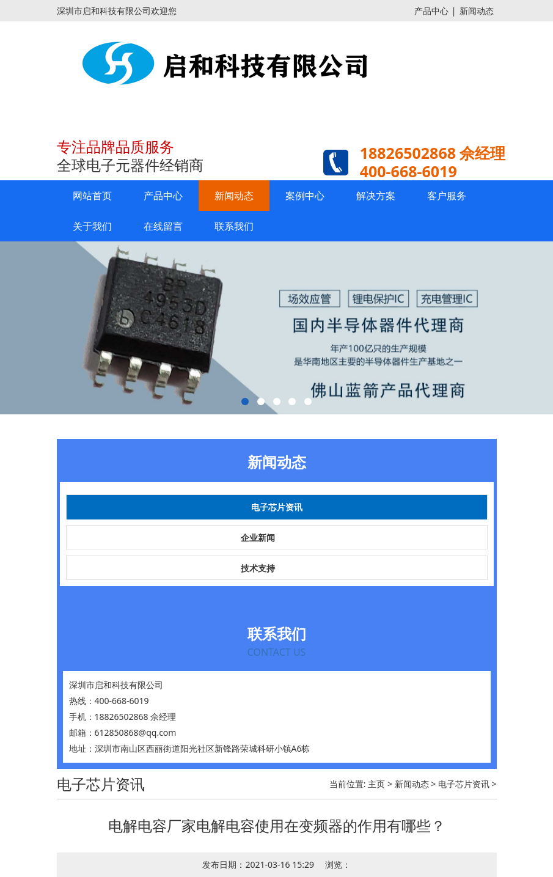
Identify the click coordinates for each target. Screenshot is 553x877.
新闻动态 (477, 11)
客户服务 (446, 195)
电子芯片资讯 (276, 507)
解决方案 (375, 195)
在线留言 (163, 226)
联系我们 (234, 226)
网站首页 (92, 195)
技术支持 (258, 568)
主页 (376, 784)
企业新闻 (258, 537)
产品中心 (431, 11)
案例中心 (304, 195)
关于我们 (92, 226)
